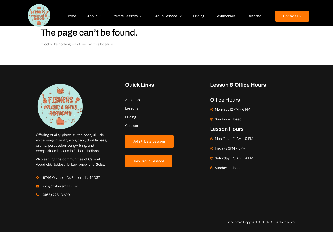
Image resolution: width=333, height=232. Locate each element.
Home (71, 16)
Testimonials (225, 16)
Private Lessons (127, 16)
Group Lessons (167, 16)
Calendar (254, 16)
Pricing (198, 16)
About (94, 16)
